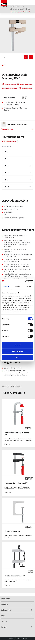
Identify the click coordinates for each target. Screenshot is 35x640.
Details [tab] (17, 286)
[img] (17, 35)
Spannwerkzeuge (16, 9)
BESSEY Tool (14, 6)
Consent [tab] (6, 286)
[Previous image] (26, 57)
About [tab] (29, 286)
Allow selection (17, 351)
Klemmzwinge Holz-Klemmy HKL (20, 12)
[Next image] (31, 57)
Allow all (17, 345)
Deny (17, 357)
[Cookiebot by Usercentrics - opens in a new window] (25, 281)
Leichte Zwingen (26, 9)
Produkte (21, 6)
